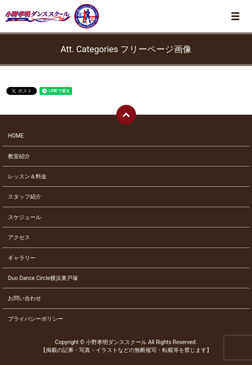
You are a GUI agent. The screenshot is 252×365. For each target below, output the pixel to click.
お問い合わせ (24, 298)
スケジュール (24, 217)
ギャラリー (22, 258)
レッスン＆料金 (27, 176)
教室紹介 (19, 156)
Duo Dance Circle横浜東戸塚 (43, 278)
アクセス (19, 237)
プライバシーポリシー (35, 319)
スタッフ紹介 (24, 196)
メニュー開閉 (235, 16)
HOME (16, 135)
